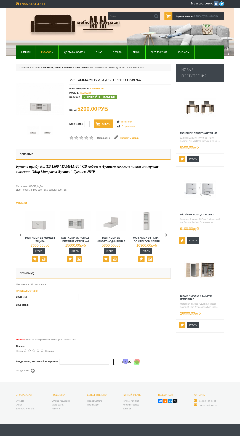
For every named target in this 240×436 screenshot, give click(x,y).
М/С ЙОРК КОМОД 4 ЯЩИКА (197, 214)
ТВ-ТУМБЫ (81, 67)
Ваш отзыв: (22, 305)
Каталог (46, 52)
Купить (103, 124)
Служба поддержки (61, 401)
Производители (94, 401)
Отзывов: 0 (103, 138)
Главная (26, 52)
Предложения (159, 52)
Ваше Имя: (22, 296)
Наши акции (93, 405)
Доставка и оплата (25, 408)
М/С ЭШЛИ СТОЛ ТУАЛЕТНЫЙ (198, 133)
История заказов (131, 405)
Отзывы (117, 52)
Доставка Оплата (74, 52)
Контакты (183, 52)
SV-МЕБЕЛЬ (97, 88)
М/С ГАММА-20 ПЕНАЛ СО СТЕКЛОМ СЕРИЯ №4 (146, 241)
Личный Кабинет (131, 401)
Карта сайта (57, 405)
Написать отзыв (126, 138)
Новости (56, 408)
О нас (99, 52)
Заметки (127, 408)
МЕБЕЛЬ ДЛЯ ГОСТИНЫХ (57, 67)
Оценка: (20, 346)
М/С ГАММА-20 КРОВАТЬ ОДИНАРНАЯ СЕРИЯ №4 (111, 241)
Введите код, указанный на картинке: (37, 361)
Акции (136, 52)
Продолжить (25, 370)
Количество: (79, 124)
